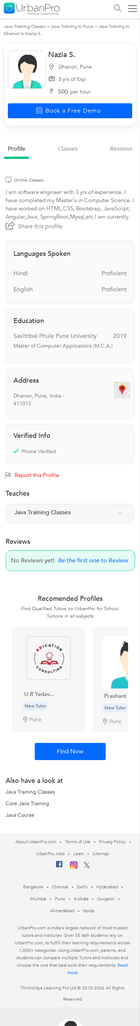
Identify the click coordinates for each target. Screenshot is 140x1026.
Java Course (20, 815)
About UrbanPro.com (35, 842)
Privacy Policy (112, 842)
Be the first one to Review (93, 560)
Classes (68, 149)
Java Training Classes (30, 792)
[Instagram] (74, 867)
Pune (60, 899)
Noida (89, 911)
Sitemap (101, 854)
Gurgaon (105, 899)
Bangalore (33, 887)
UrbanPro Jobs (50, 854)
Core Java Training (27, 803)
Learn (78, 854)
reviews (121, 149)
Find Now (70, 751)
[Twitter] (87, 867)
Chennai (60, 887)
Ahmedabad (62, 911)
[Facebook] (59, 867)
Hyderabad (107, 887)
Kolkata (81, 899)
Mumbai (38, 899)
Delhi (82, 887)
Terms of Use (77, 842)
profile (16, 149)
